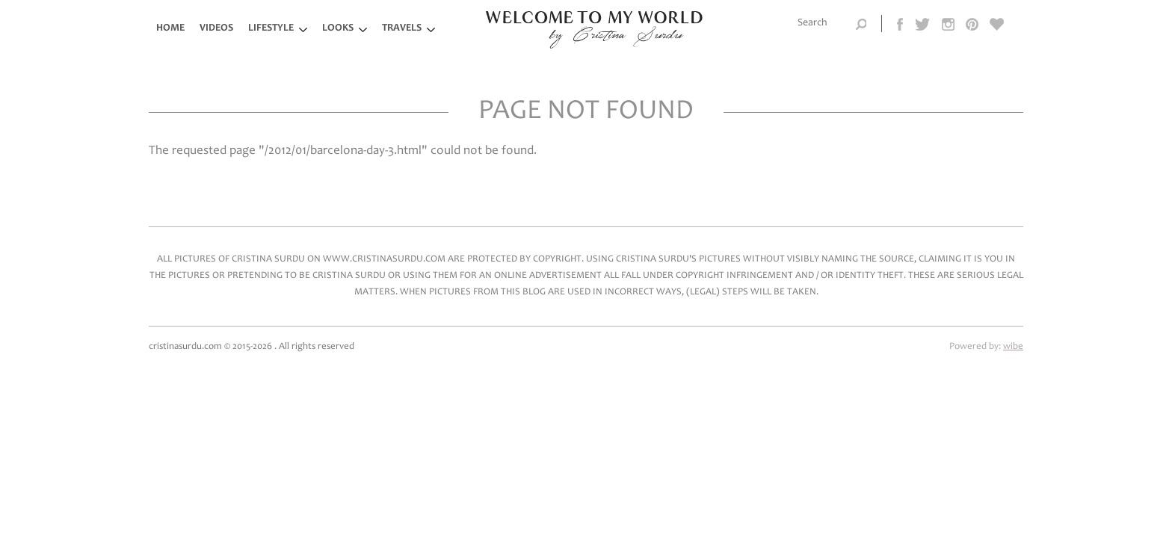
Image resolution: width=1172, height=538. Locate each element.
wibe (1013, 347)
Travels (402, 28)
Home (170, 28)
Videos (216, 28)
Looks (338, 28)
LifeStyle (271, 28)
